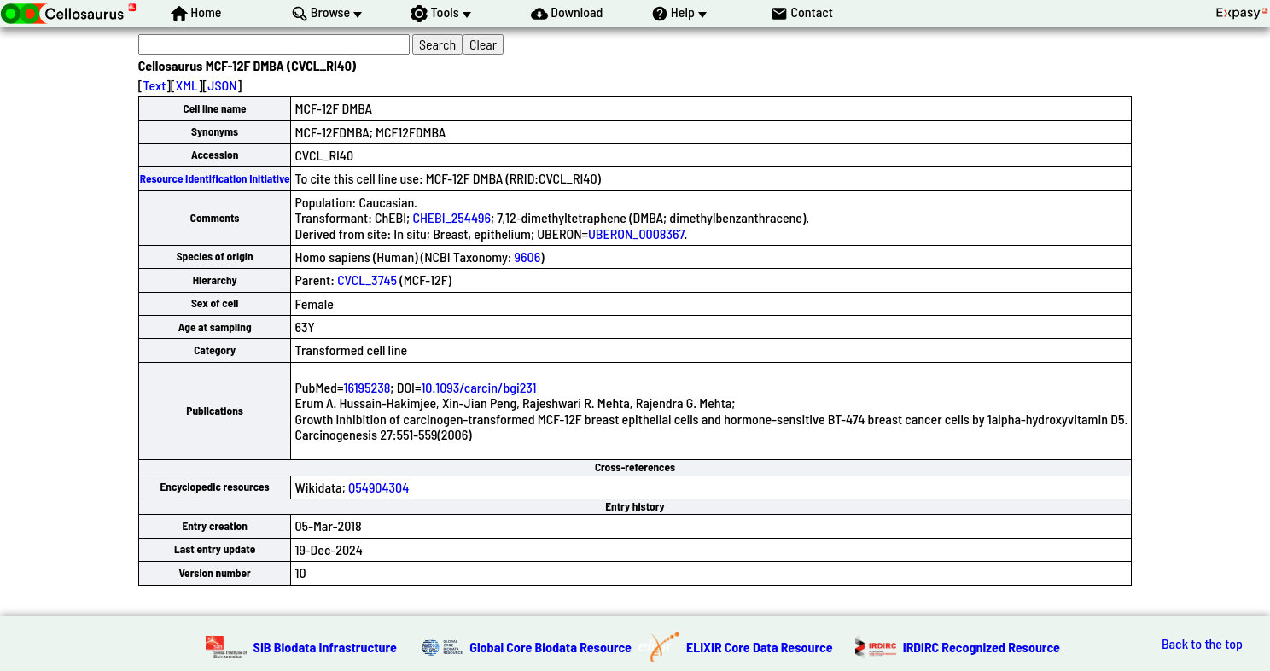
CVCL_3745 (367, 279)
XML (187, 85)
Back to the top (1202, 643)
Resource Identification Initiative (215, 178)
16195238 (366, 387)
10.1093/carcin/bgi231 (478, 387)
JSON (221, 85)
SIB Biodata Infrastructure (325, 647)
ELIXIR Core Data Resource (759, 647)
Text (154, 85)
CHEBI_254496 (451, 217)
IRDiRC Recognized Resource (981, 647)
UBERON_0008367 (636, 233)
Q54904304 (378, 487)
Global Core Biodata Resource (550, 647)
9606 (528, 256)
